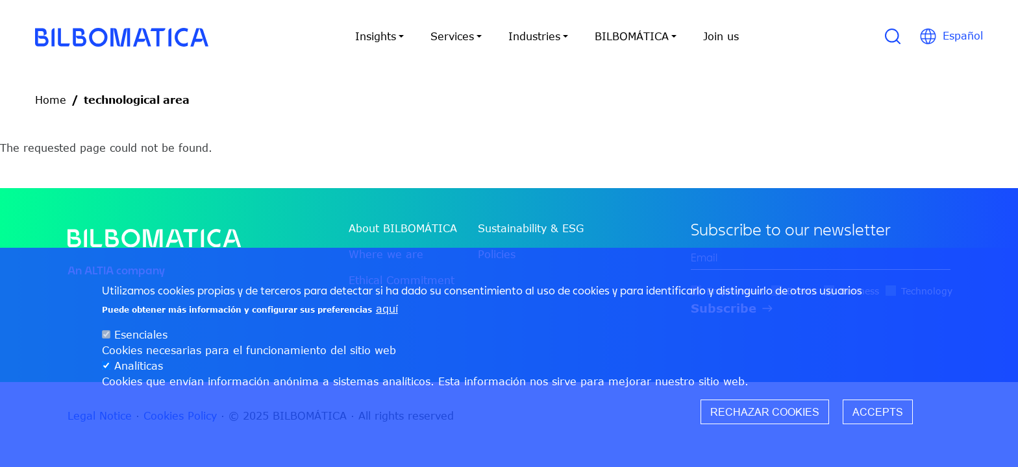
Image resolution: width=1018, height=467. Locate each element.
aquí (387, 312)
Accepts (877, 416)
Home (50, 100)
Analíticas (138, 370)
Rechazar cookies (764, 416)
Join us (721, 36)
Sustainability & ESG (531, 228)
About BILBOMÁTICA (403, 228)
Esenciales (141, 338)
